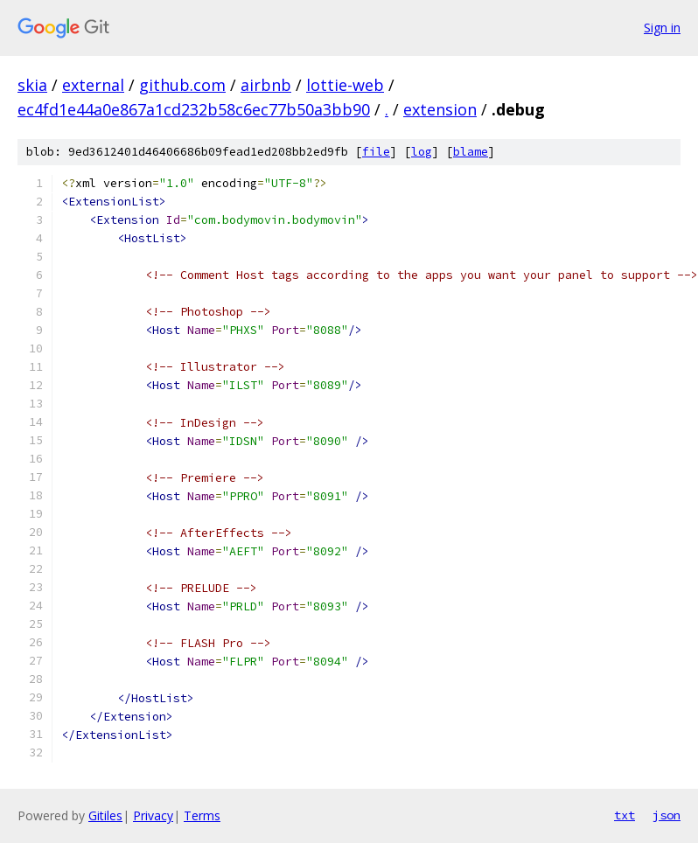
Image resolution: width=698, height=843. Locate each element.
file (376, 151)
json (667, 815)
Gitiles (105, 815)
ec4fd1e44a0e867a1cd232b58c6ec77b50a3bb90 (193, 109)
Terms (202, 815)
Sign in (662, 27)
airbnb (266, 84)
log (421, 151)
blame (470, 151)
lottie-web (345, 84)
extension (440, 109)
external (93, 84)
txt (624, 815)
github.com (182, 84)
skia (32, 84)
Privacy (153, 815)
